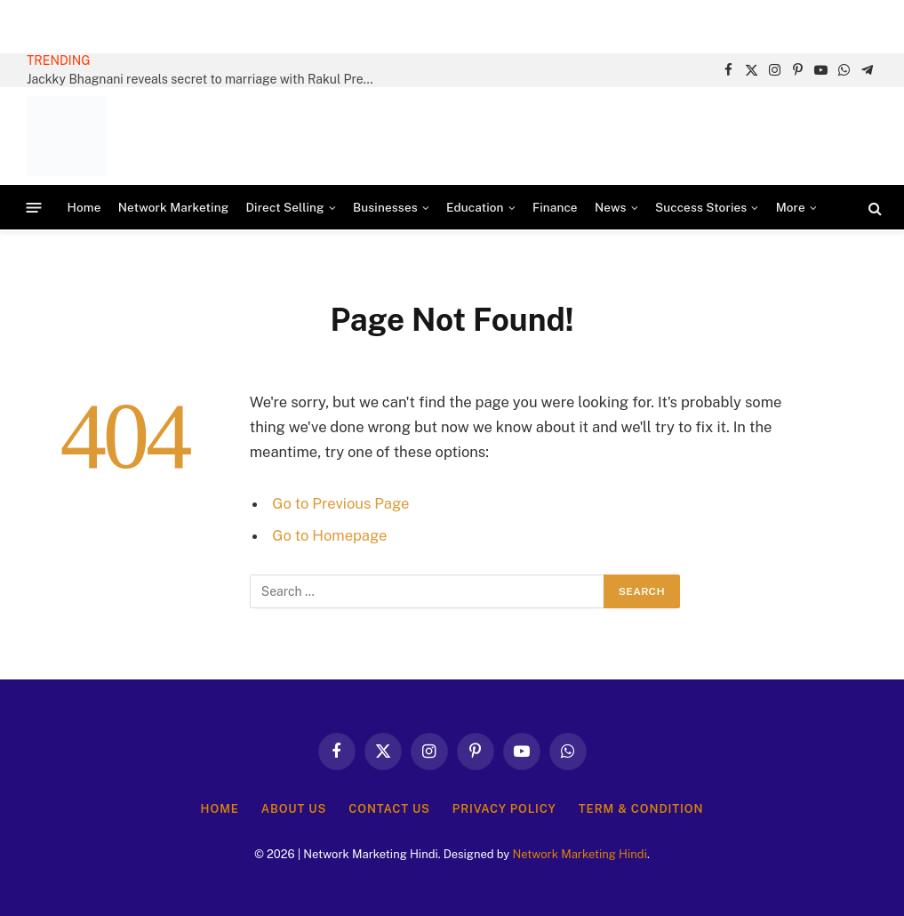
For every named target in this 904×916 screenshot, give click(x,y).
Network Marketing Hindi (579, 854)
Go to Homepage (329, 535)
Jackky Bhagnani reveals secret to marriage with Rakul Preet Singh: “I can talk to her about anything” (204, 79)
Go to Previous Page (340, 503)
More (790, 207)
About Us (293, 809)
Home (84, 207)
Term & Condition (641, 809)
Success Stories (701, 207)
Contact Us (389, 809)
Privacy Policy (504, 809)
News (611, 207)
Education (474, 207)
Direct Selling (284, 207)
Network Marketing (173, 207)
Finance (555, 207)
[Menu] (34, 208)
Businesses (385, 207)
